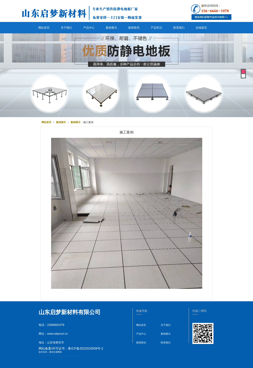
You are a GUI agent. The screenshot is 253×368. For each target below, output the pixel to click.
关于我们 (66, 27)
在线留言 (201, 27)
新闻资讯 (134, 27)
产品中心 (89, 27)
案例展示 (111, 27)
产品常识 (156, 27)
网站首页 (44, 27)
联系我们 (178, 27)
